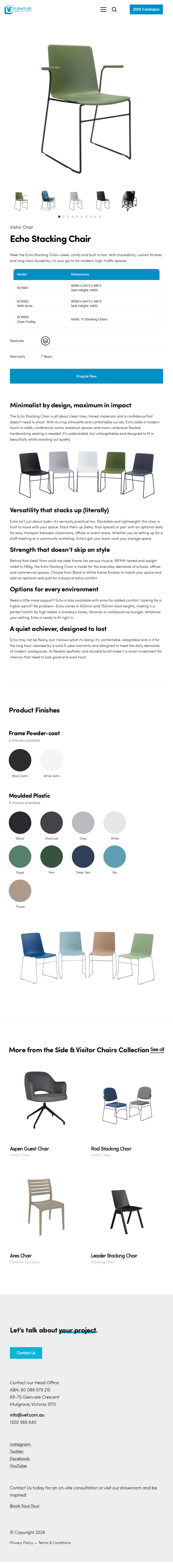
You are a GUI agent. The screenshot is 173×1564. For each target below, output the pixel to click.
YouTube (18, 1465)
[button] (59, 216)
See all (157, 1049)
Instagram (20, 1444)
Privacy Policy (21, 1542)
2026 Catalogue (146, 9)
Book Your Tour (24, 1505)
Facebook (20, 1458)
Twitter (16, 1451)
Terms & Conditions (54, 1542)
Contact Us (26, 1352)
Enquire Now (86, 376)
